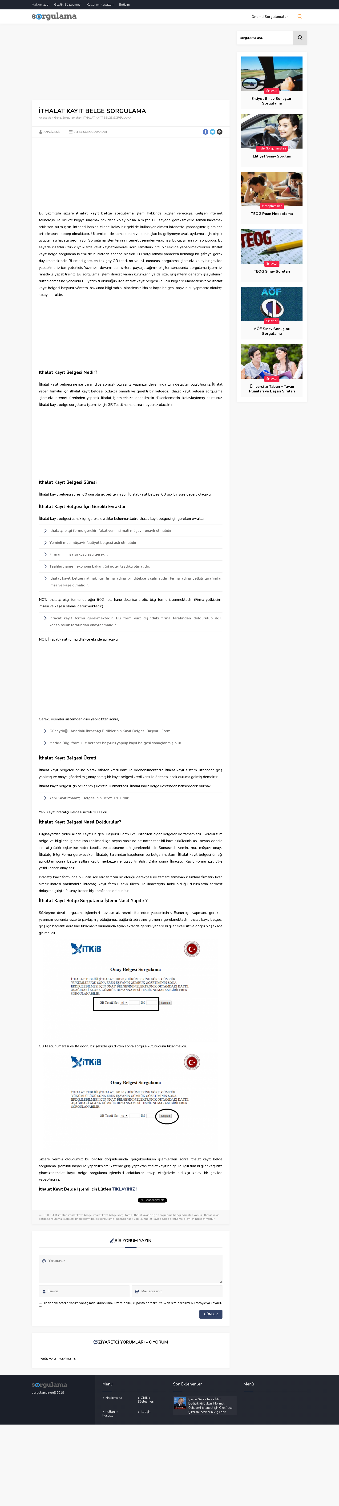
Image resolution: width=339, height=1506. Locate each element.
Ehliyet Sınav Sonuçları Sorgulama (271, 101)
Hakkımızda (40, 4)
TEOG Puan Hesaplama (272, 213)
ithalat (62, 1215)
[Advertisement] (131, 65)
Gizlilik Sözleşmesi (67, 4)
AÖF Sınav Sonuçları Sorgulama (272, 331)
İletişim (124, 4)
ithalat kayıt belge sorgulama (112, 1215)
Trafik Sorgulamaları (272, 148)
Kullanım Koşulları (100, 4)
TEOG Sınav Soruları (272, 271)
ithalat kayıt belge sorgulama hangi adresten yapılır (167, 1215)
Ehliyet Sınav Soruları (272, 156)
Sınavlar (272, 91)
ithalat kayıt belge (80, 1215)
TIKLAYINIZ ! (124, 1189)
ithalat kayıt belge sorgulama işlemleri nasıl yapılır (108, 1219)
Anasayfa (45, 118)
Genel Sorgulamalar (67, 118)
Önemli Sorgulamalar (269, 16)
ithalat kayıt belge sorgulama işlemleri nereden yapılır (179, 1219)
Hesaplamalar (272, 206)
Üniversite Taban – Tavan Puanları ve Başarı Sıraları (272, 389)
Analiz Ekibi (52, 132)
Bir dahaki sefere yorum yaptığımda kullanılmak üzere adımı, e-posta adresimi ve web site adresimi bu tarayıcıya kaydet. (132, 1303)
